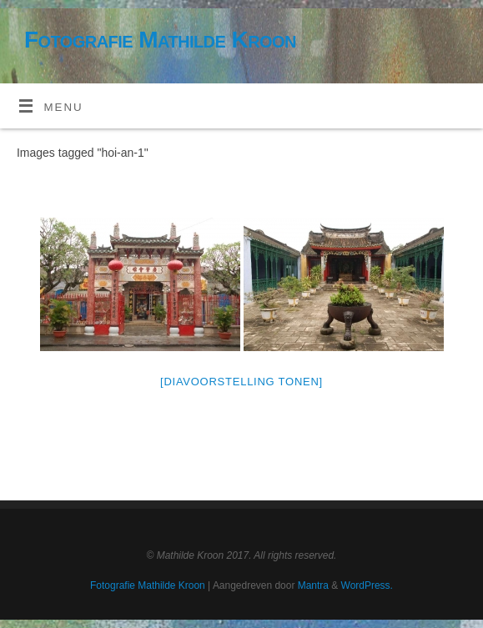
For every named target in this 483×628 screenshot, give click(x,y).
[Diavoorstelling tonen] (241, 381)
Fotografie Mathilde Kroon (160, 40)
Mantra (313, 585)
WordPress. (367, 585)
